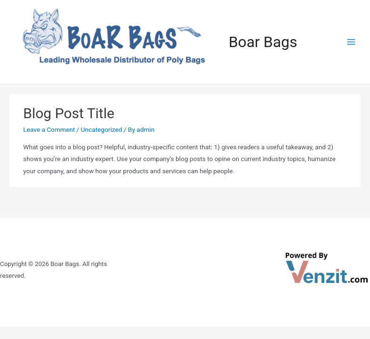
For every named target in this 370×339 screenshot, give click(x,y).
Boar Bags (263, 42)
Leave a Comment (49, 129)
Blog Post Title (68, 113)
